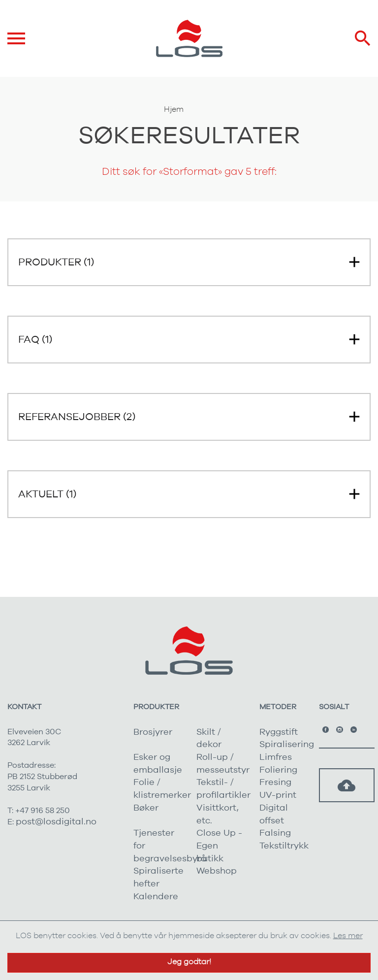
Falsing (275, 833)
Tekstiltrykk (284, 846)
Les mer (348, 936)
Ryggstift (278, 732)
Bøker (145, 808)
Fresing (275, 782)
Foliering (278, 770)
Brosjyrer (152, 732)
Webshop (216, 871)
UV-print (277, 795)
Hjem (174, 109)
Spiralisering (286, 744)
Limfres (275, 757)
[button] (189, 262)
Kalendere (155, 896)
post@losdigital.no (56, 821)
